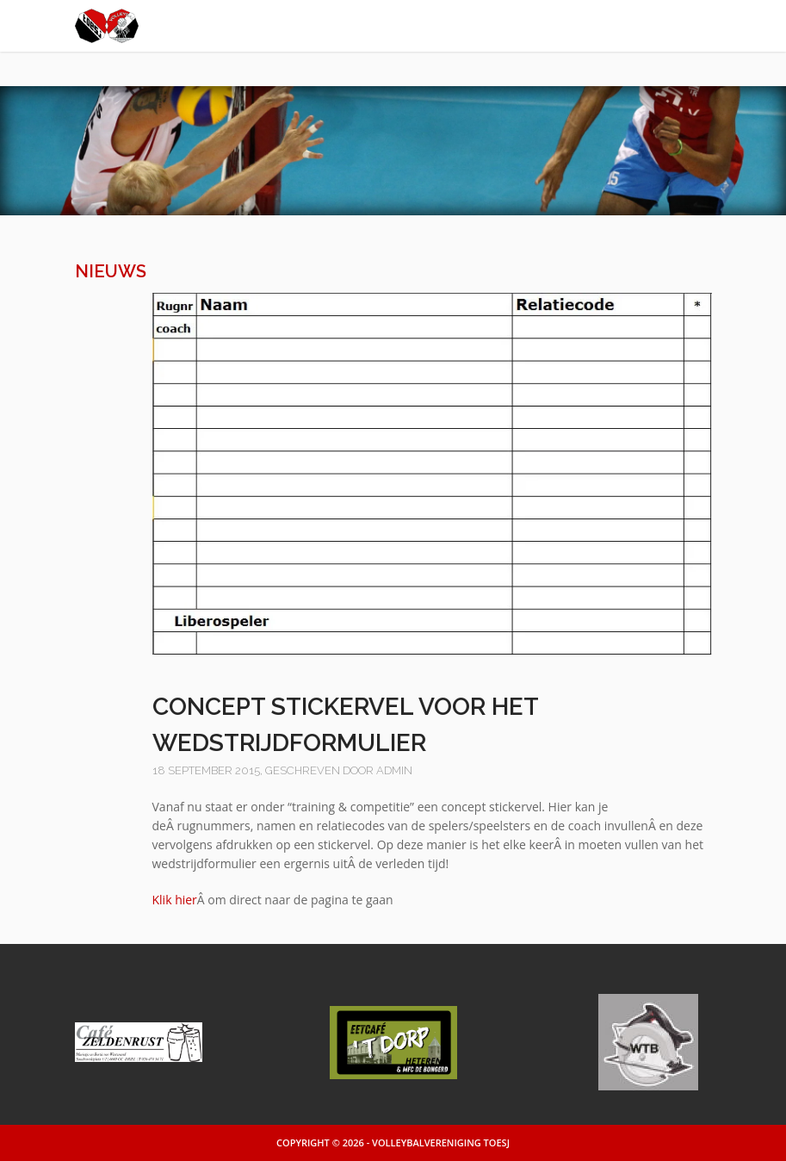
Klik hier (174, 899)
